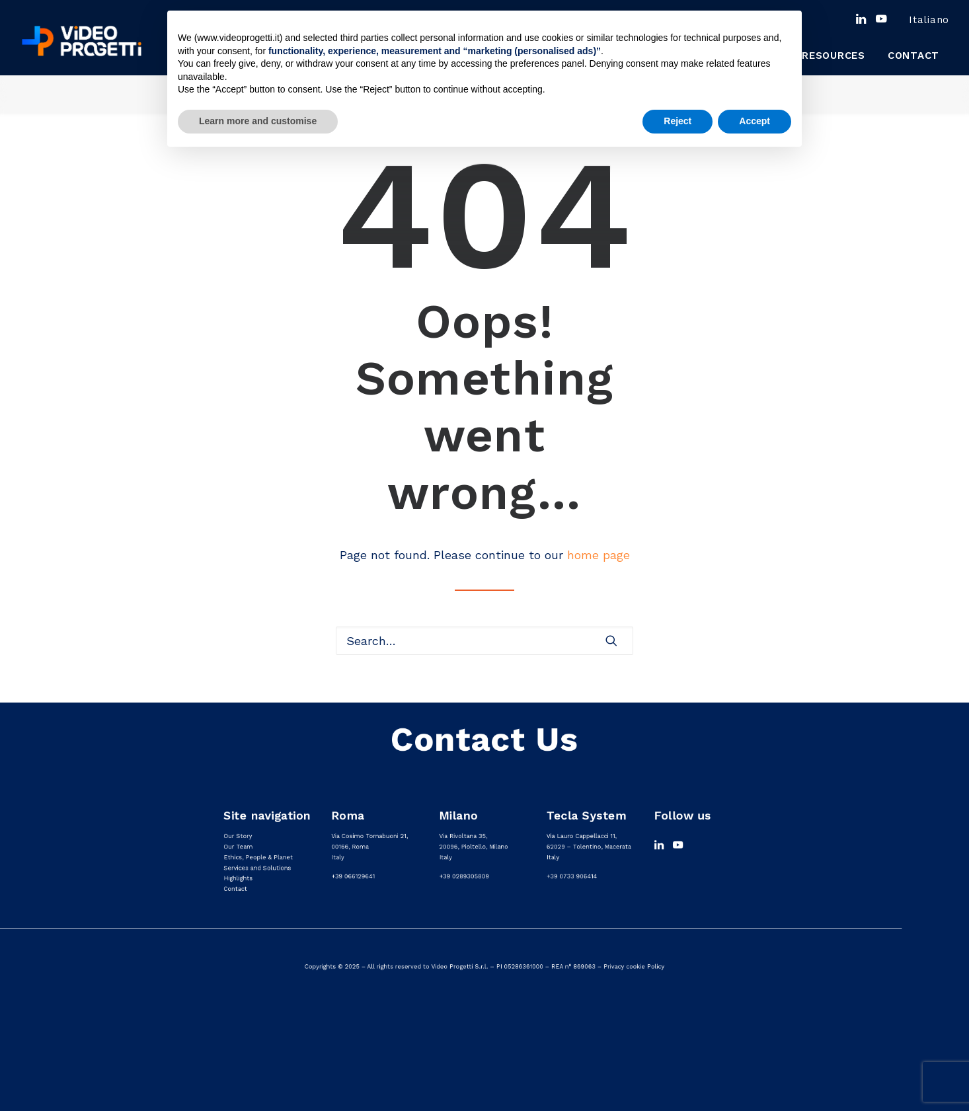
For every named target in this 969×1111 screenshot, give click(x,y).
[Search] (484, 641)
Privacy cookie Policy (633, 966)
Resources (833, 55)
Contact (913, 55)
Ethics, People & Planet (258, 857)
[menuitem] (919, 20)
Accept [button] (754, 121)
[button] (861, 18)
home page (598, 555)
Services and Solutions (257, 867)
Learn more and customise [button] (258, 121)
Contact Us (484, 739)
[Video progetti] (80, 40)
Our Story (237, 836)
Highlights (237, 878)
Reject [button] (677, 121)
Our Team (237, 847)
